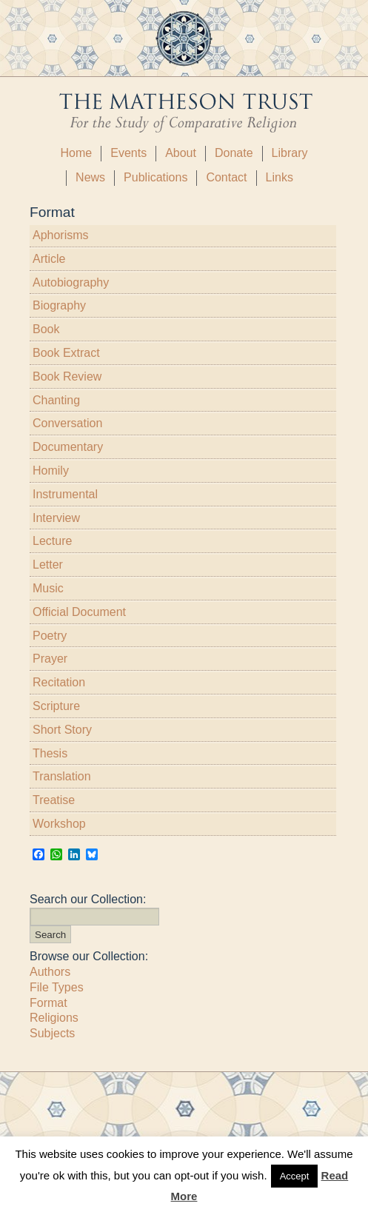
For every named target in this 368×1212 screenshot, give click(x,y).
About (180, 153)
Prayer (50, 658)
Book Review (67, 376)
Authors (50, 971)
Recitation (59, 682)
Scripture (56, 706)
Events (128, 153)
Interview (56, 518)
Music (48, 588)
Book (46, 329)
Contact (226, 177)
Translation (62, 776)
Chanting (56, 400)
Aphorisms (61, 235)
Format (48, 1003)
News (90, 177)
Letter (48, 564)
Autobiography (71, 282)
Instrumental (65, 494)
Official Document (79, 612)
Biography (59, 305)
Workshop (59, 823)
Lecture (52, 541)
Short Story (62, 729)
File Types (57, 987)
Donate (234, 153)
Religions (54, 1017)
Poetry (50, 635)
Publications (155, 177)
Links (279, 177)
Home (77, 153)
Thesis (50, 753)
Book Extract (66, 352)
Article (49, 258)
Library (290, 153)
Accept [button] (295, 1176)
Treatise (54, 800)
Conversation (67, 423)
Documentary (68, 447)
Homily (51, 470)
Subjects (52, 1033)
